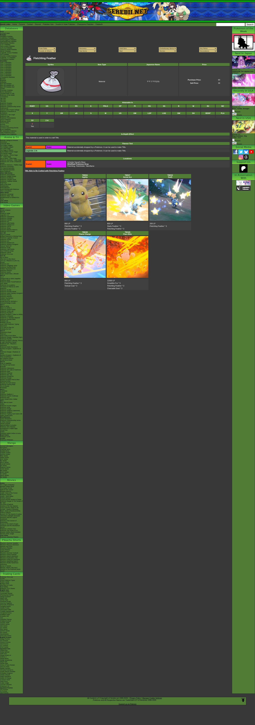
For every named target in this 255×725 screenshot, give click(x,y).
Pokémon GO (4, 221)
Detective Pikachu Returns (8, 230)
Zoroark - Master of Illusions (9, 509)
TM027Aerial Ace (127, 176)
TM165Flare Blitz (127, 233)
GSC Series (4, 459)
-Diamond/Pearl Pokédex (8, 41)
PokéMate (3, 388)
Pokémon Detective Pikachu (9, 537)
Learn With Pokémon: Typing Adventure (9, 325)
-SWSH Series (5, 624)
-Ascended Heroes (6, 593)
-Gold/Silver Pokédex (7, 38)
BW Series (3, 470)
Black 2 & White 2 (6, 308)
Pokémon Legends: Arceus (9, 238)
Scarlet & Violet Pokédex (65, 24)
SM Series (3, 477)
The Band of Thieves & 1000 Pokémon (9, 287)
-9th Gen (3, 98)
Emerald (3, 366)
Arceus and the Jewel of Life (9, 507)
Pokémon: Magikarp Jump (8, 265)
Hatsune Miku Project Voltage (9, 110)
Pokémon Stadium (6, 412)
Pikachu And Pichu (6, 546)
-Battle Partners (5, 668)
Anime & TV (11, 137)
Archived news (5, 33)
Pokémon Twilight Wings (8, 176)
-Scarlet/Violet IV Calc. (7, 93)
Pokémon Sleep (5, 228)
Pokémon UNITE (5, 226)
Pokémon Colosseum (7, 368)
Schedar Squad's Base (76, 162)
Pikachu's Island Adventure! (9, 556)
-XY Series (3, 627)
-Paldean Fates (5, 614)
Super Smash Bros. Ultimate (9, 274)
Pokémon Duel (5, 300)
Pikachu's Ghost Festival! (8, 554)
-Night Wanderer (5, 676)
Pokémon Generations (7, 174)
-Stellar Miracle (5, 675)
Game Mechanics (6, 92)
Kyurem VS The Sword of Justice (11, 514)
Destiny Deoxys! (5, 498)
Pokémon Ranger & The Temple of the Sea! (11, 502)
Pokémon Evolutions (6, 178)
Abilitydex (3, 82)
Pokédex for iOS (5, 329)
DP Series (3, 465)
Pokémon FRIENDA (6, 440)
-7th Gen (3, 101)
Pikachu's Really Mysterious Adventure (9, 563)
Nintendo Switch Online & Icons (10, 433)
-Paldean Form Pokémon (8, 134)
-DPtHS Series (5, 631)
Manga (11, 443)
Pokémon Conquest (6, 316)
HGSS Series (4, 469)
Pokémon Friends (6, 220)
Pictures (237, 115)
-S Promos (3, 691)
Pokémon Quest (5, 272)
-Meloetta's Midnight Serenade (10, 516)
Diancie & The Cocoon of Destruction (8, 521)
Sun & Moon (4, 257)
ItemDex (3, 79)
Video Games (11, 205)
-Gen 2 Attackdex (5, 64)
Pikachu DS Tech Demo (8, 383)
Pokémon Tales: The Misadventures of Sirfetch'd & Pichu (9, 197)
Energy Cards (4, 583)
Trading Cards (11, 574)
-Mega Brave (4, 658)
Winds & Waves (5, 210)
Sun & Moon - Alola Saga (8, 158)
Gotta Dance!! (4, 551)
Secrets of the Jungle (7, 534)
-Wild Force (4, 681)
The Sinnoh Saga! (6, 153)
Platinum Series (5, 467)
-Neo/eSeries (4, 634)
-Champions (4, 97)
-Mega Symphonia (6, 660)
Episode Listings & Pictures (9, 140)
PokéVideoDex (5, 187)
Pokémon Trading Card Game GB (11, 414)
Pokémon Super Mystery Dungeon (11, 293)
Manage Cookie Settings (152, 698)
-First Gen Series (5, 636)
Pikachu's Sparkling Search (9, 561)
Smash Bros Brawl (6, 360)
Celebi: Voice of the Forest (8, 493)
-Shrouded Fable (5, 609)
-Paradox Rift (4, 616)
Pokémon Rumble (6, 339)
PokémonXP (4, 108)
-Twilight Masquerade (7, 611)
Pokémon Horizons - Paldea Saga (11, 165)
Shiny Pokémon (5, 171)
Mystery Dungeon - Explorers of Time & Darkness (10, 356)
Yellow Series (4, 457)
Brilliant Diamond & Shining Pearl (11, 236)
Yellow (2, 404)
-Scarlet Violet (4, 623)
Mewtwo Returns (5, 491)
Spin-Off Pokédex (6, 84)
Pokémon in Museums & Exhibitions (8, 112)
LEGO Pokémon (5, 119)
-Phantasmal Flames (7, 595)
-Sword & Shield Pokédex (8, 49)
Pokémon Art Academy (7, 285)
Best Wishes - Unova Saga (9, 155)
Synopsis (236, 141)
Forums (22, 24)
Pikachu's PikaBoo (6, 548)
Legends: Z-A (4, 215)
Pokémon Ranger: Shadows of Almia (10, 352)
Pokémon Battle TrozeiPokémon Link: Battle (10, 282)
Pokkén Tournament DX (8, 269)
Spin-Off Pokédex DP (7, 85)
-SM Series (3, 626)
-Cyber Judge (4, 683)
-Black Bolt (3, 598)
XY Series (3, 474)
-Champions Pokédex (7, 59)
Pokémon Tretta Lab (6, 311)
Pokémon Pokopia (6, 218)
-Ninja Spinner (4, 652)
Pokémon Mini (4, 397)
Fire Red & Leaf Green (7, 365)
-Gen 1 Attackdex (5, 62)
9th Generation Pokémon (8, 131)
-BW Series (4, 629)
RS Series (3, 461)
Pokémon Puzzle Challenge (9, 396)
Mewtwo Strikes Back (7, 486)
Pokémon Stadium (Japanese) (10, 410)
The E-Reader (4, 386)
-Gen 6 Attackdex (5, 71)
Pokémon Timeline (6, 103)
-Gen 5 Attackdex (5, 69)
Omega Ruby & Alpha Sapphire (10, 278)
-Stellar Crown (4, 608)
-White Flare (4, 600)
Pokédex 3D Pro (5, 322)
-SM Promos (4, 644)
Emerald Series (5, 464)
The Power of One (6, 488)
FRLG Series (4, 462)
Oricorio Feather (71, 229)
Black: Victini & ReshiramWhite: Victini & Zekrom (10, 511)
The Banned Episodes (7, 170)
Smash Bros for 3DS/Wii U (8, 301)
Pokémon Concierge (6, 194)
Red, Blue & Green (6, 402)
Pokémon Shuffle (5, 290)
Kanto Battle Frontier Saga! (9, 152)
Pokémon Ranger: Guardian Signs (11, 337)
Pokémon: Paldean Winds (8, 181)
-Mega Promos (5, 639)
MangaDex (3, 448)
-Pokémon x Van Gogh (7, 115)
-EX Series (3, 632)
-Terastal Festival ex (6, 670)
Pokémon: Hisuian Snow (8, 179)
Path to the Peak (5, 184)
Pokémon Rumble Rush (8, 267)
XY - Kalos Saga (5, 157)
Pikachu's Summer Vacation (9, 543)
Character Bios (5, 144)
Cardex (2, 88)
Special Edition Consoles (8, 425)
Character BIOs (5, 449)
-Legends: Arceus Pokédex (9, 53)
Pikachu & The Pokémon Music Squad (10, 570)
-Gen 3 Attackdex (5, 66)
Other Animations (5, 191)
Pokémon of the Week (7, 95)
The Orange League (6, 147)
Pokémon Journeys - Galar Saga (10, 160)
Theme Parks (4, 123)
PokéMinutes (4, 186)
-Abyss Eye (4, 650)
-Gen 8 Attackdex (5, 74)
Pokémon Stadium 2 (6, 394)
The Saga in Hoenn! (6, 150)
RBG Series (4, 456)
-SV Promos (4, 640)
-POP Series (4, 647)
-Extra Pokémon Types (7, 580)
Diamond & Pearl (5, 332)
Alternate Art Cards (6, 585)
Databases (11, 28)
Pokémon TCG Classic (7, 588)
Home (14, 24)
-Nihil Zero (3, 653)
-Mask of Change (5, 678)
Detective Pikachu (6, 270)
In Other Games (5, 422)
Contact (30, 24)
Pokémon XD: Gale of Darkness (10, 370)
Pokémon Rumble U (6, 313)
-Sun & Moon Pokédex (7, 46)
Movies (11, 480)
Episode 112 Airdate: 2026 (239, 136)
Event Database (5, 129)
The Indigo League (6, 145)
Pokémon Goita (5, 436)
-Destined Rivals (5, 601)
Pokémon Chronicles (7, 166)
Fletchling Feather (72, 226)
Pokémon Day (4, 116)
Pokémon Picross (6, 295)
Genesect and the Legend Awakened (8, 518)
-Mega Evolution (5, 596)
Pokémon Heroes (6, 494)
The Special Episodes (7, 168)
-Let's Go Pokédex (6, 48)
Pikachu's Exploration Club (9, 558)
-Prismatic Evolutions (7, 605)
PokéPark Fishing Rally (7, 384)
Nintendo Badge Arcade (8, 303)
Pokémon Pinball (5, 409)
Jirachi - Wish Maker (6, 496)
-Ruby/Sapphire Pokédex (8, 40)
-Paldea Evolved (5, 621)
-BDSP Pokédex (5, 51)
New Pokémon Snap (6, 251)
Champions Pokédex (85, 24)
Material (102, 81)
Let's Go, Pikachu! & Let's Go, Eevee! (10, 261)
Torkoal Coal (69, 286)
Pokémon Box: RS (6, 375)
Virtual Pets (4, 430)
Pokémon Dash (5, 371)
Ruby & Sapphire (5, 363)
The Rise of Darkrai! (6, 504)
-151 (1, 618)
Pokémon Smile (5, 247)
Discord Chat (4, 126)
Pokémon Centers (6, 105)
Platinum (3, 334)
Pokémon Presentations (8, 118)
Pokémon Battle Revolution (9, 347)
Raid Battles (4, 587)
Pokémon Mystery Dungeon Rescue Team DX (9, 245)
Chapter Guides (5, 452)
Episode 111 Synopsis (240, 109)
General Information (6, 446)
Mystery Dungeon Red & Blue (10, 379)
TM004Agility (85, 176)
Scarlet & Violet (5, 213)
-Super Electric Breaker (7, 671)
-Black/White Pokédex (7, 43)
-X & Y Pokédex (5, 44)
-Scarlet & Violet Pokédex (8, 56)
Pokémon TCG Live (6, 254)
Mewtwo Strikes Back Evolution (10, 532)
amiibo (2, 432)
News (2, 31)
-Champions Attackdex (7, 77)
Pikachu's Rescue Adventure (9, 545)
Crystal (2, 392)
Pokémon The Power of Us (9, 530)
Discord (38, 24)
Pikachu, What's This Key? (9, 567)
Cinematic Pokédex (6, 90)
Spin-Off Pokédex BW (7, 87)
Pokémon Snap (5, 407)
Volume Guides (5, 454)
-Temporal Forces (6, 613)
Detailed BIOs (4, 451)
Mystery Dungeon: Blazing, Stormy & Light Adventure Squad (11, 341)
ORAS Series (4, 475)
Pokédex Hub (48, 24)
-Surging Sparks (5, 606)
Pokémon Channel (6, 373)
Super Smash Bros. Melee (8, 399)
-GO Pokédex (4, 54)
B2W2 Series (4, 472)
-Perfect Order (4, 592)
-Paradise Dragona (6, 673)
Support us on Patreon (127, 704)
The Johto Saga (5, 148)
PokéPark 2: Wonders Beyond (10, 318)
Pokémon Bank (5, 280)
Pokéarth (99, 24)
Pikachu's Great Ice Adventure (10, 559)
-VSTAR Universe (6, 684)
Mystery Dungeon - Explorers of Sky (10, 349)
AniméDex (3, 142)
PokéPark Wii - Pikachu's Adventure (8, 344)
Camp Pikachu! (5, 550)
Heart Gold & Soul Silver (8, 335)
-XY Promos (4, 645)
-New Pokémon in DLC (7, 132)
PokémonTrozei (5, 381)
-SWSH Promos (5, 642)
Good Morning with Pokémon (9, 189)
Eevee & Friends (5, 566)
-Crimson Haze (5, 680)
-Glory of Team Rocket (7, 665)
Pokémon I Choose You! (8, 529)
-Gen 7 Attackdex (5, 72)
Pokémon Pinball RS (7, 376)
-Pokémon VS (4, 686)
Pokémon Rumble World (8, 291)
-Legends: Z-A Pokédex (7, 57)
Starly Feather (112, 226)
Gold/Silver (3, 391)
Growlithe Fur (112, 283)
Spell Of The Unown (6, 490)
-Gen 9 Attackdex (5, 75)
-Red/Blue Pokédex (6, 36)
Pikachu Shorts (11, 540)
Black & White (4, 306)
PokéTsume (4, 202)
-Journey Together (6, 603)
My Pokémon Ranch (6, 358)
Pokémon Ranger (6, 378)
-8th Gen (3, 100)
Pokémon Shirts (5, 121)
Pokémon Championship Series (10, 106)
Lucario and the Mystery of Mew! (10, 499)
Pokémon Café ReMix (7, 223)
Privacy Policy (135, 698)
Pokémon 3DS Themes (7, 427)
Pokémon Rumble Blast (7, 319)
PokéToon (3, 183)
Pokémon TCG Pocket (7, 231)
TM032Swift (170, 176)
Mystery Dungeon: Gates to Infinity (11, 314)
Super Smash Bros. (6, 415)
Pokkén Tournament (6, 298)
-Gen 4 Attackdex (5, 67)
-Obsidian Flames (6, 619)
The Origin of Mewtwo (7, 485)
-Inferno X (3, 657)
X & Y (2, 277)
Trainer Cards (4, 582)
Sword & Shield (5, 234)
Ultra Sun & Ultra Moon (7, 259)
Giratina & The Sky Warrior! (9, 506)
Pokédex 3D (4, 321)
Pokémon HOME (5, 239)
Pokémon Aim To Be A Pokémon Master (10, 162)
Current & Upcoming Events (9, 128)
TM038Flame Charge (85, 233)
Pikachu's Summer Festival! (9, 553)
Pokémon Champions (7, 217)
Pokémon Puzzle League (8, 405)
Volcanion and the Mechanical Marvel (10, 526)
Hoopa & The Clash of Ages (9, 524)
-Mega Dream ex (5, 655)
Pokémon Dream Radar (8, 309)
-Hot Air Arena (4, 666)
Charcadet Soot (113, 288)
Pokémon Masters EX (7, 225)
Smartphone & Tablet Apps (8, 428)
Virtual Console (5, 423)
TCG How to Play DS (7, 327)
